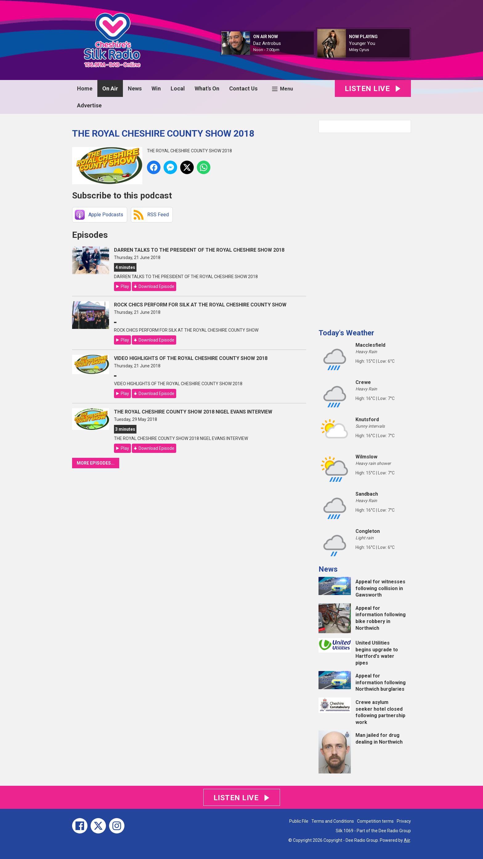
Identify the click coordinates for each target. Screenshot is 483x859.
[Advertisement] (365, 228)
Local (178, 88)
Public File (298, 821)
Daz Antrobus (267, 43)
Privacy (404, 821)
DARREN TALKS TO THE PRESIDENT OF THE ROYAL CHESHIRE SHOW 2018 (199, 250)
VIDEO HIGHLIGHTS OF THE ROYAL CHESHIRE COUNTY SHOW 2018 (190, 358)
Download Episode (156, 286)
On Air (110, 88)
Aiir (407, 840)
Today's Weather (346, 333)
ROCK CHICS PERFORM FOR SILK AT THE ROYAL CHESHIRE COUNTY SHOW (200, 305)
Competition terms (375, 821)
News (135, 88)
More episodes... (96, 463)
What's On (207, 88)
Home (84, 88)
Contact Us (243, 88)
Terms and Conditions (332, 821)
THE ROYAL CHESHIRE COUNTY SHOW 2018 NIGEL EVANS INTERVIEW (193, 412)
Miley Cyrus (359, 49)
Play (125, 286)
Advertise (89, 105)
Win (156, 88)
